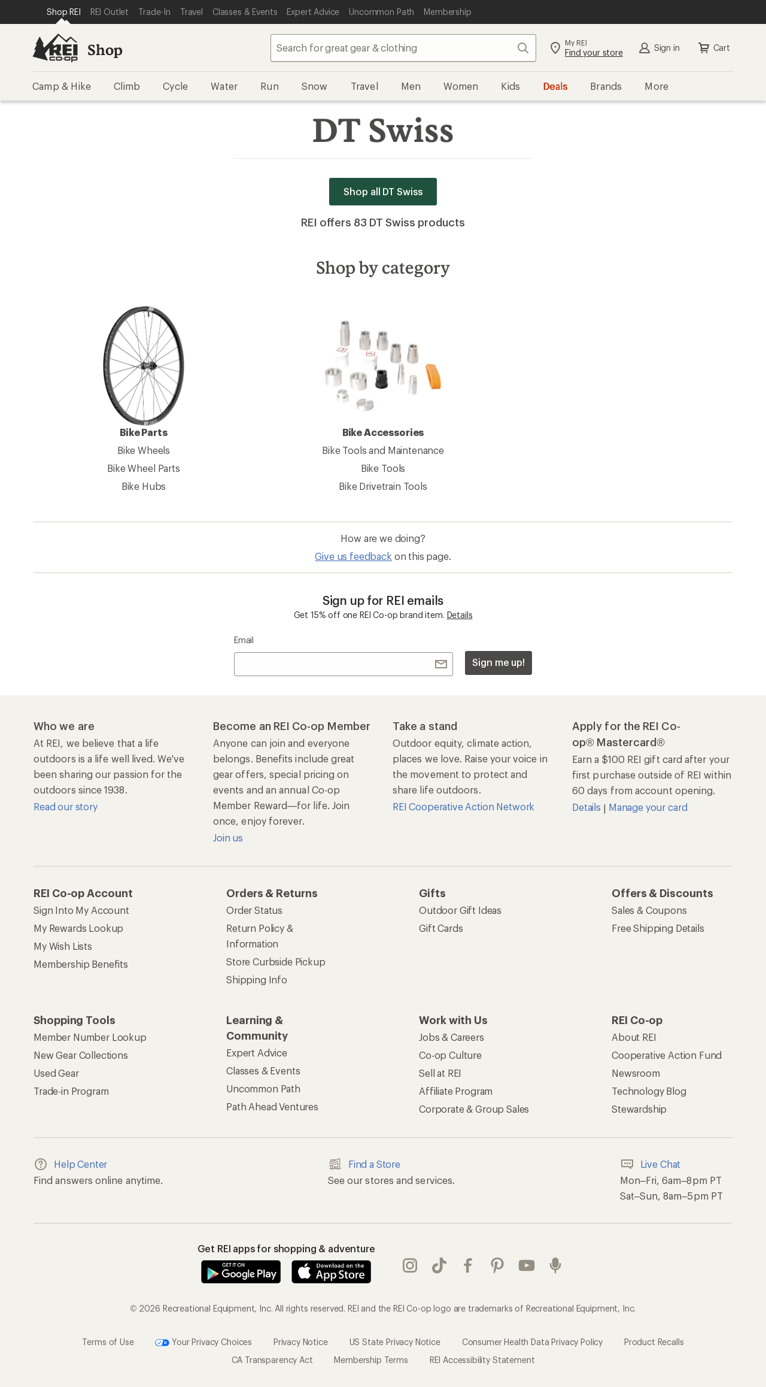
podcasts (555, 1265)
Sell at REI (440, 1073)
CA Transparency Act (272, 1360)
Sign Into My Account (81, 910)
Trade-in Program (71, 1091)
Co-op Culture (450, 1055)
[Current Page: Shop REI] (64, 12)
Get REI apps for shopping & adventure (286, 1248)
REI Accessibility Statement (482, 1360)
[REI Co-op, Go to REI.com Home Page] (55, 48)
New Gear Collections (81, 1055)
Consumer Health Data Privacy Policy (532, 1342)
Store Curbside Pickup (276, 961)
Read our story (66, 806)
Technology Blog (649, 1091)
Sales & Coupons (649, 910)
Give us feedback (353, 556)
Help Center (70, 1164)
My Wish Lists (63, 946)
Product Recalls (654, 1342)
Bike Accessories (383, 372)
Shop (104, 49)
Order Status (254, 910)
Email (244, 640)
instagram (410, 1265)
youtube (526, 1265)
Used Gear (56, 1073)
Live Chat (650, 1164)
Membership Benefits (81, 964)
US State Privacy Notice (394, 1342)
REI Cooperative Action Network (463, 806)
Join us (228, 837)
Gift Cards (441, 928)
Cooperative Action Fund (667, 1055)
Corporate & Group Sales (474, 1109)
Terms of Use (107, 1342)
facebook (468, 1265)
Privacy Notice (300, 1342)
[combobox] (403, 48)
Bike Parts (143, 372)
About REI (634, 1037)
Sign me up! (498, 662)
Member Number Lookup (90, 1037)
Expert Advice (256, 1052)
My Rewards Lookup (78, 928)
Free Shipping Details (658, 928)
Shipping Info (256, 979)
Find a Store (364, 1164)
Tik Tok (439, 1265)
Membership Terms (371, 1360)
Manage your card (648, 807)
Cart (713, 48)
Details (460, 615)
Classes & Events (263, 1070)
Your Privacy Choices (203, 1342)
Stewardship (639, 1109)
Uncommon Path (263, 1088)
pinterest (497, 1265)
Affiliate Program (456, 1091)
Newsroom (636, 1073)
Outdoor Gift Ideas (460, 910)
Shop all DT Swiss (383, 191)
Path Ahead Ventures (272, 1106)
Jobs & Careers (451, 1037)
